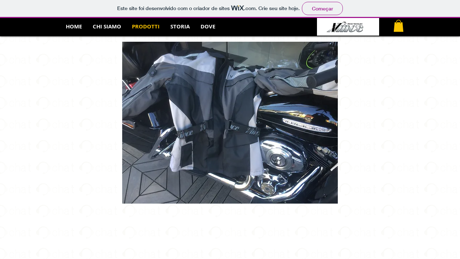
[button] (399, 26)
